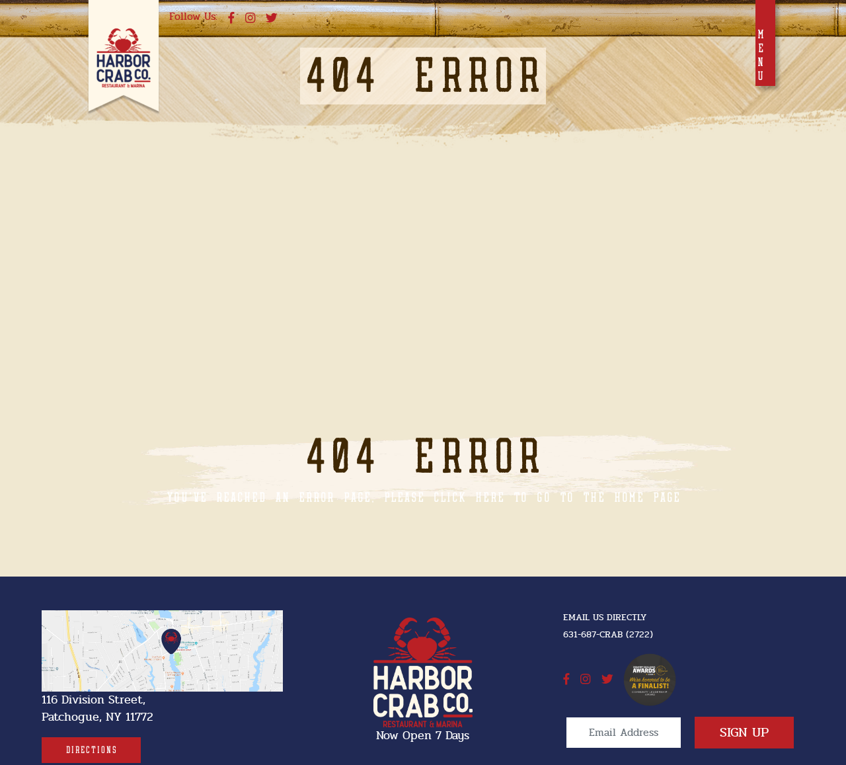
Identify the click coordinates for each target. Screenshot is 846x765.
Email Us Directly (604, 617)
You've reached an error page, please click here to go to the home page (423, 497)
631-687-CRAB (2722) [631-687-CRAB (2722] (608, 634)
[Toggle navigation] (765, 43)
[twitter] (272, 18)
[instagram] (250, 18)
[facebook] (231, 18)
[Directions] (91, 750)
